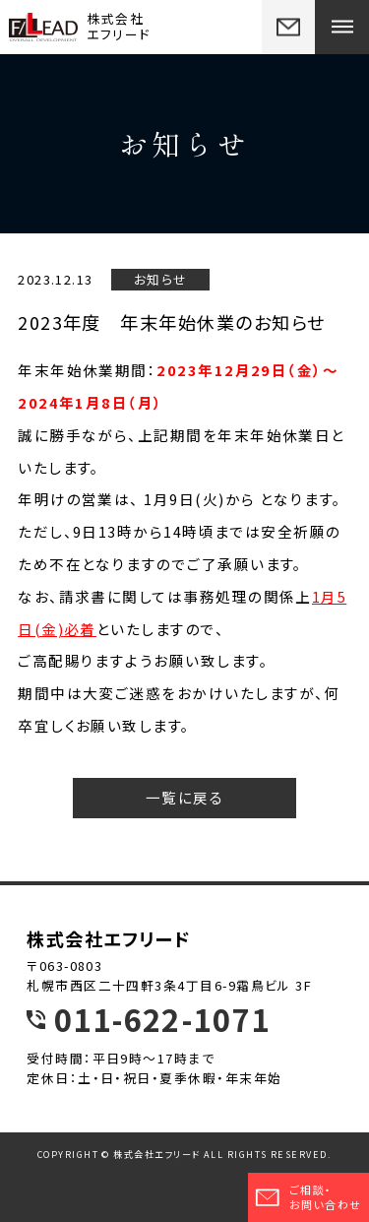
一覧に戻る (184, 797)
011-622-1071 (162, 1019)
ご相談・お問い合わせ (308, 1197)
